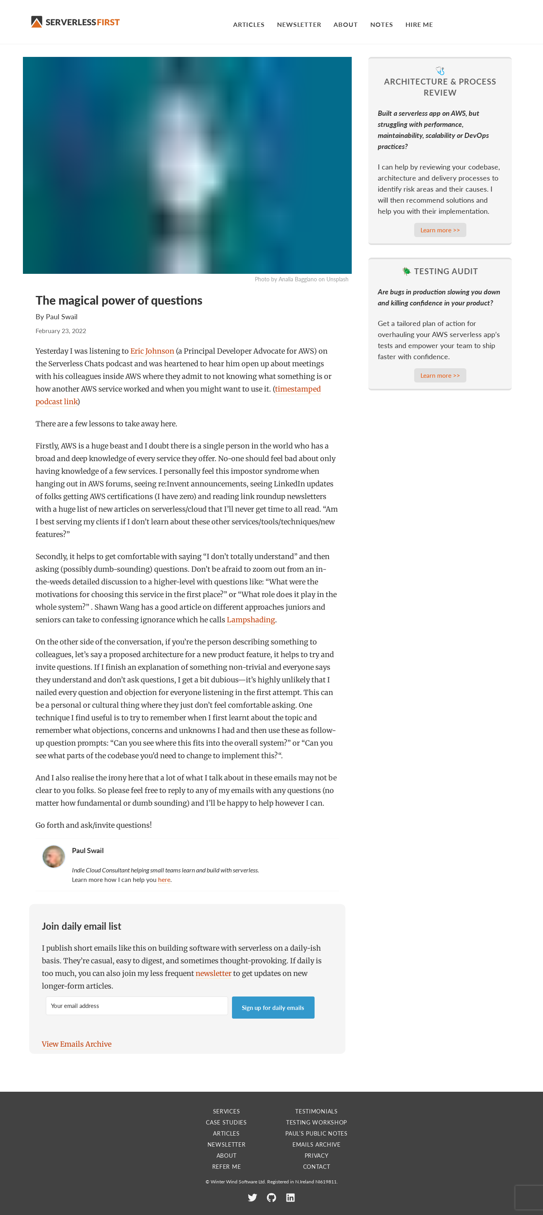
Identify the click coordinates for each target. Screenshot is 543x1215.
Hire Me (419, 24)
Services (226, 1111)
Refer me (226, 1166)
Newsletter (299, 24)
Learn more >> (440, 230)
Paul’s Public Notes (316, 1133)
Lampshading (251, 619)
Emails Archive (316, 1144)
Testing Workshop (316, 1122)
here (164, 879)
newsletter (214, 973)
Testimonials (316, 1111)
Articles (248, 24)
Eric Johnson (152, 351)
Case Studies (226, 1122)
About (346, 24)
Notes (381, 24)
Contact (316, 1166)
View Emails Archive (76, 1044)
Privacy (317, 1155)
